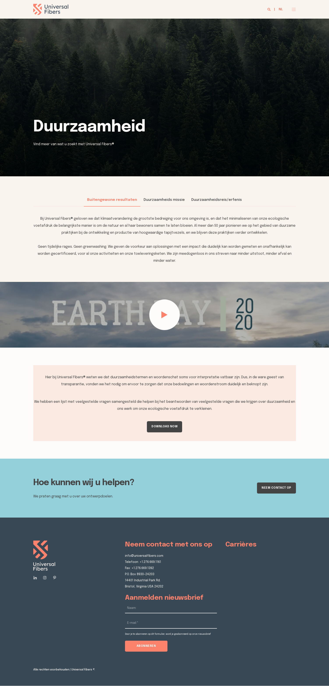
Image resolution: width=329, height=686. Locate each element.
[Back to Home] (50, 12)
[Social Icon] (36, 578)
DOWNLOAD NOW (164, 426)
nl (281, 9)
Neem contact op (276, 487)
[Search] (269, 9)
